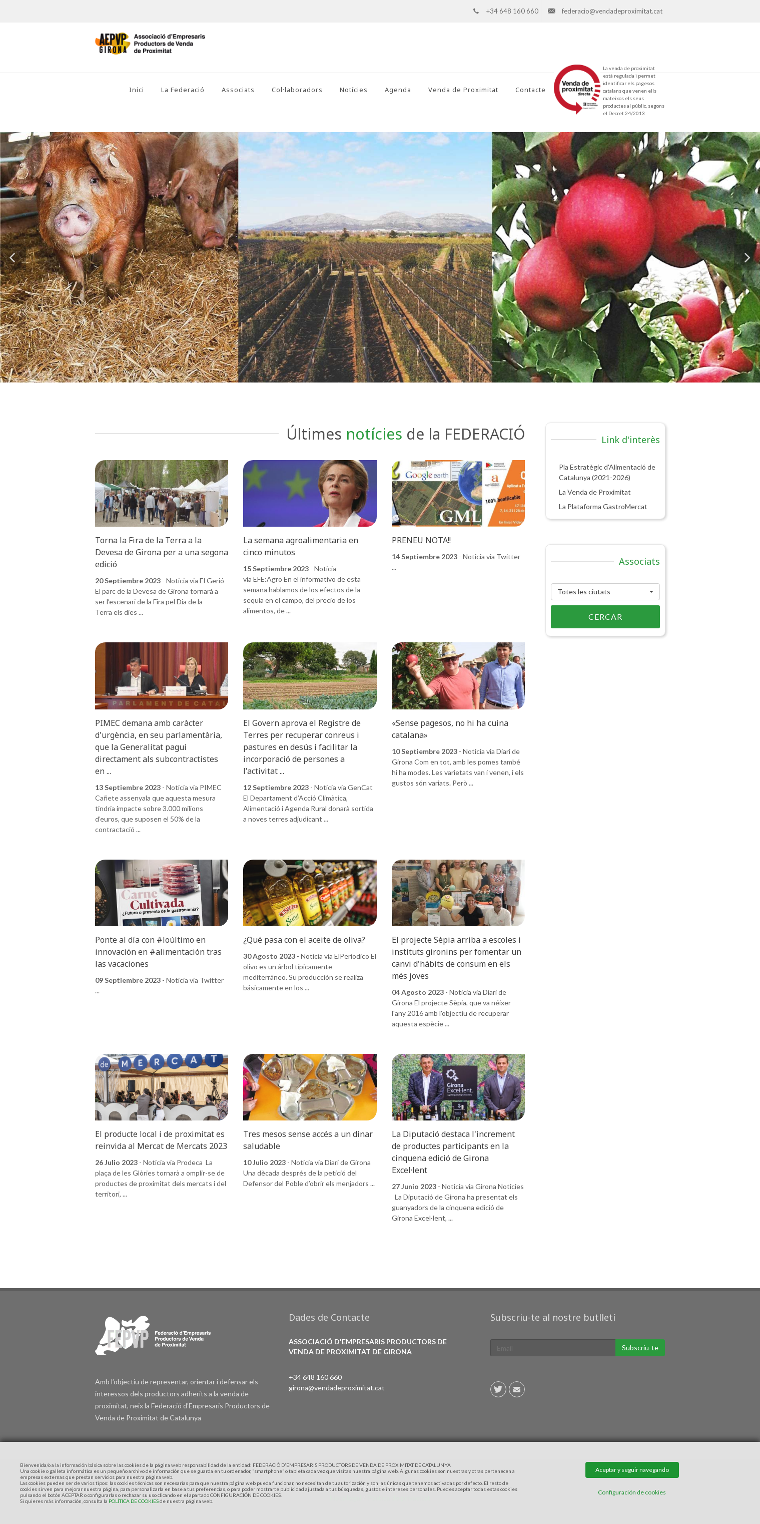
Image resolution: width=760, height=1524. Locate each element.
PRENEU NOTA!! (421, 540)
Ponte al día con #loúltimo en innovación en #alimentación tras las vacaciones (158, 951)
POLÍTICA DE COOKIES (134, 1501)
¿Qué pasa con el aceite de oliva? (304, 939)
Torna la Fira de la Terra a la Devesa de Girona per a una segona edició (161, 552)
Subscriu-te (640, 1347)
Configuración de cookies (632, 1492)
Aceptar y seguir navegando (632, 1469)
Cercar (586, 616)
